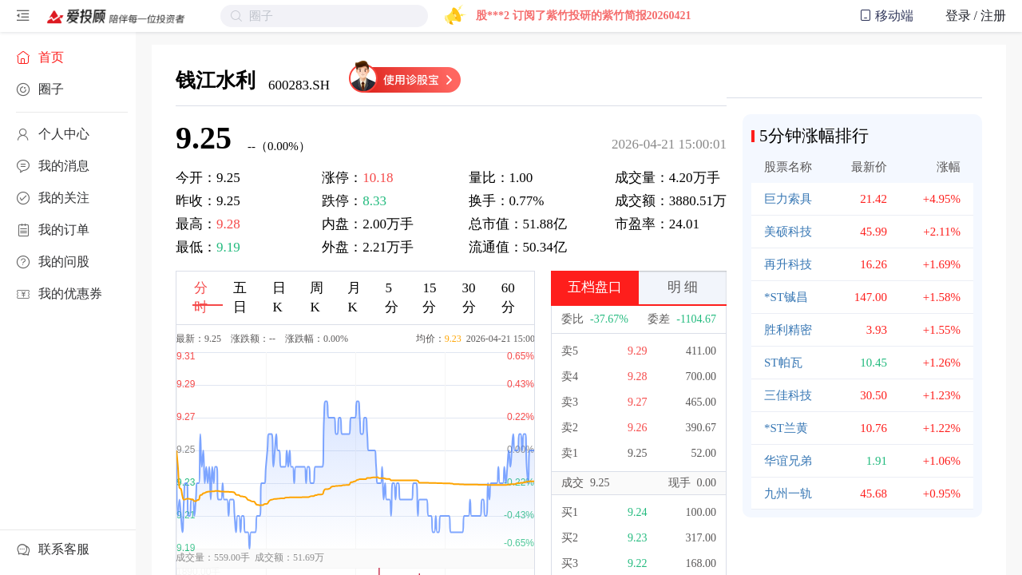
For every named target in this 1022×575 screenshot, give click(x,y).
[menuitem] (68, 57)
